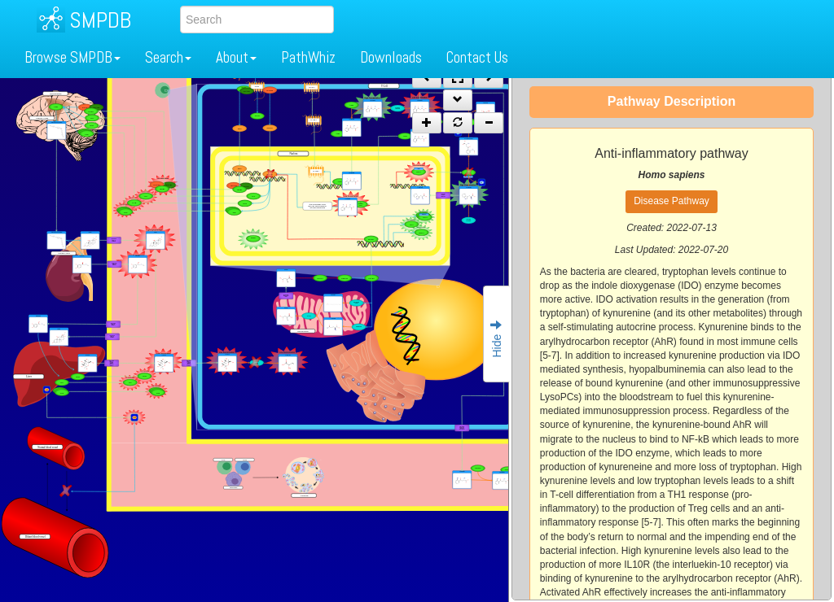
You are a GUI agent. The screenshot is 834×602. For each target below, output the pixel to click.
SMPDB (100, 20)
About (236, 57)
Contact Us (477, 57)
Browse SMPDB (72, 57)
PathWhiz (308, 57)
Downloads (391, 57)
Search (168, 57)
